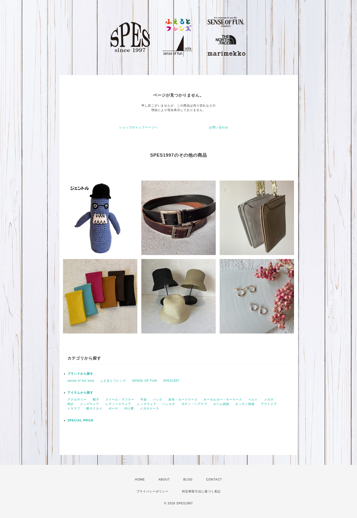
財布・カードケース (183, 399)
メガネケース (149, 408)
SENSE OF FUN (144, 380)
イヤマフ (73, 408)
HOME (140, 479)
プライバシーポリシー (152, 491)
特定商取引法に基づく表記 (201, 491)
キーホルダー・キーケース (223, 399)
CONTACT (214, 479)
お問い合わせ (218, 127)
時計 (70, 404)
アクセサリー (77, 399)
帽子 (96, 399)
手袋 (143, 399)
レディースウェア (118, 404)
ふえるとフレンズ (113, 380)
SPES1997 (171, 380)
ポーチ (113, 408)
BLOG (188, 479)
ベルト (253, 399)
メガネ (269, 399)
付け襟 (129, 408)
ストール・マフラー (119, 399)
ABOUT (164, 479)
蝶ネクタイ (94, 408)
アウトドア (269, 404)
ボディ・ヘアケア (194, 404)
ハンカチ (168, 404)
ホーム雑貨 (221, 404)
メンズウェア (89, 404)
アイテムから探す (80, 392)
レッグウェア (146, 404)
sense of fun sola (80, 380)
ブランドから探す (80, 373)
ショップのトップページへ (138, 127)
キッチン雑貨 (245, 404)
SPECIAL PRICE (80, 420)
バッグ (157, 399)
